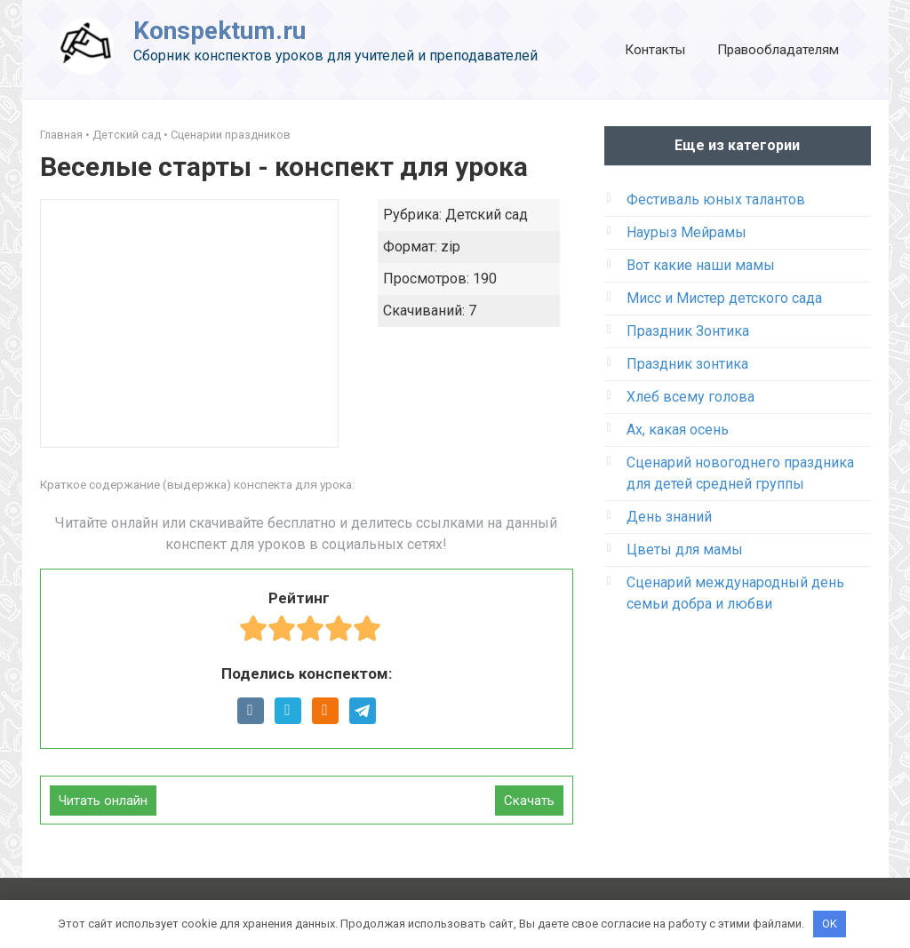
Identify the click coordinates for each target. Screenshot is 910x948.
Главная (61, 134)
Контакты (655, 50)
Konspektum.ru (219, 30)
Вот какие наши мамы (701, 265)
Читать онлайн (103, 801)
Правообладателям (778, 50)
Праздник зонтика (687, 363)
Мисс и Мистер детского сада (724, 298)
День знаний (669, 516)
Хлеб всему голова (690, 396)
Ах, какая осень (678, 429)
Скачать (529, 801)
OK (829, 923)
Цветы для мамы (685, 549)
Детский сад (126, 134)
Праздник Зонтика (688, 331)
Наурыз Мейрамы (686, 232)
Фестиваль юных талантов (716, 199)
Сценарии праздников (231, 134)
